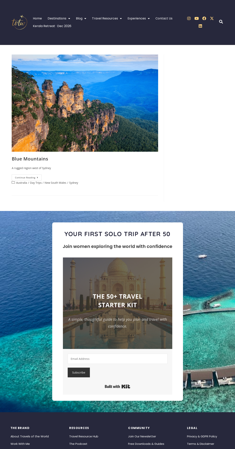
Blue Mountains (30, 159)
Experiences (139, 18)
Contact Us (163, 18)
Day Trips (36, 182)
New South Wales (55, 182)
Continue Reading (28, 176)
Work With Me (20, 444)
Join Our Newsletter (142, 436)
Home (37, 18)
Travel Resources (107, 18)
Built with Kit (117, 386)
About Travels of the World (30, 436)
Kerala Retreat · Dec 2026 (52, 26)
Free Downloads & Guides (146, 444)
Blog (81, 18)
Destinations (59, 18)
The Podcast (78, 444)
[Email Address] (118, 359)
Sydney (73, 182)
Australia (21, 182)
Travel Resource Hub (83, 436)
